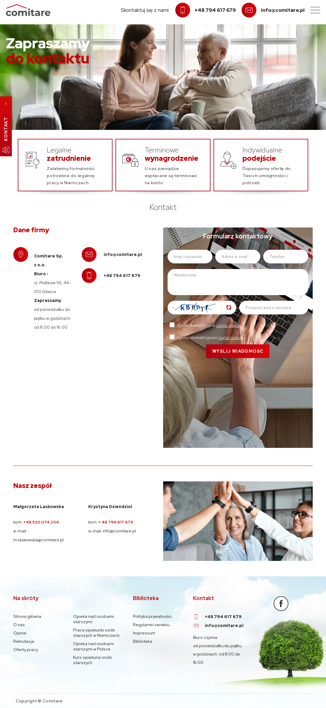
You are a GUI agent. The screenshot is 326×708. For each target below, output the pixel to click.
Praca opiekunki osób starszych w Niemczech (96, 632)
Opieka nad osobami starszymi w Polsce (93, 646)
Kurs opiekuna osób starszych (92, 660)
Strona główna (27, 616)
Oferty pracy (25, 649)
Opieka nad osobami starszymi (93, 619)
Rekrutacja (23, 641)
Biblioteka (142, 641)
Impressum (144, 633)
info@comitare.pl (119, 531)
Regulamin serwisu (151, 624)
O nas (19, 624)
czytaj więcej (228, 325)
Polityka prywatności (152, 616)
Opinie (19, 633)
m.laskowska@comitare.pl (38, 539)
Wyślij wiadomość (237, 351)
